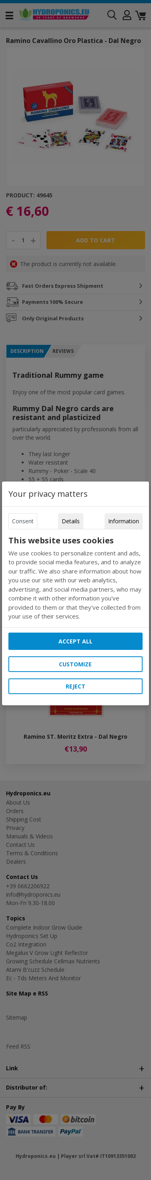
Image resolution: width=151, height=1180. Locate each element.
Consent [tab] (23, 521)
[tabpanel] (75, 578)
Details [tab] (71, 521)
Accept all (75, 641)
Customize (75, 664)
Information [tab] (123, 521)
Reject (75, 686)
